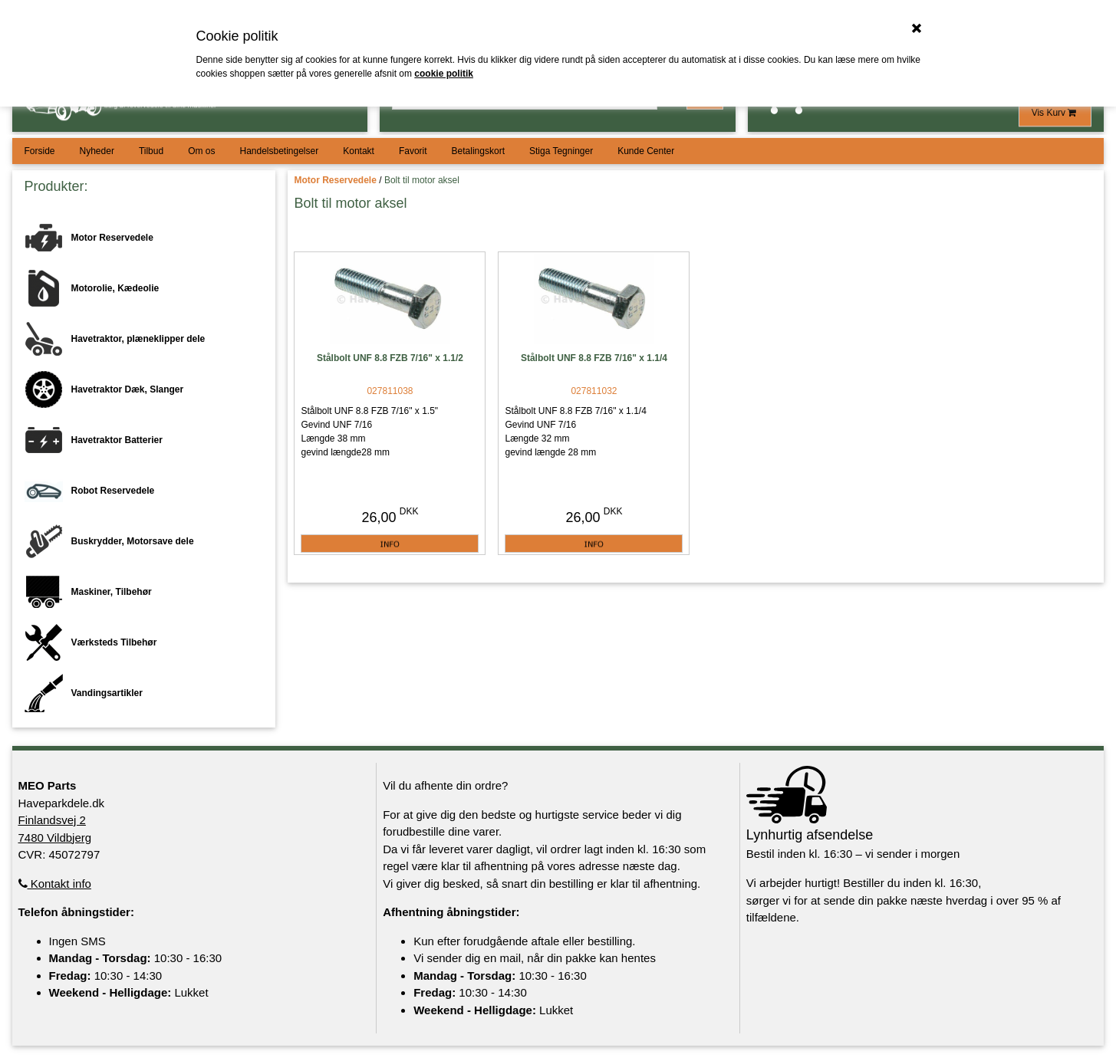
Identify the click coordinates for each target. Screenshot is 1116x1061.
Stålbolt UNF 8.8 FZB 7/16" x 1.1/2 (390, 358)
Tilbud (151, 151)
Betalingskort (478, 151)
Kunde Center (645, 151)
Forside (40, 151)
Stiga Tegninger (561, 151)
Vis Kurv (1055, 112)
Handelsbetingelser (278, 151)
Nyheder (97, 151)
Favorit (413, 151)
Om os (201, 151)
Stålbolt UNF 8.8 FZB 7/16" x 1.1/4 (594, 358)
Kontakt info (54, 883)
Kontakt (358, 151)
